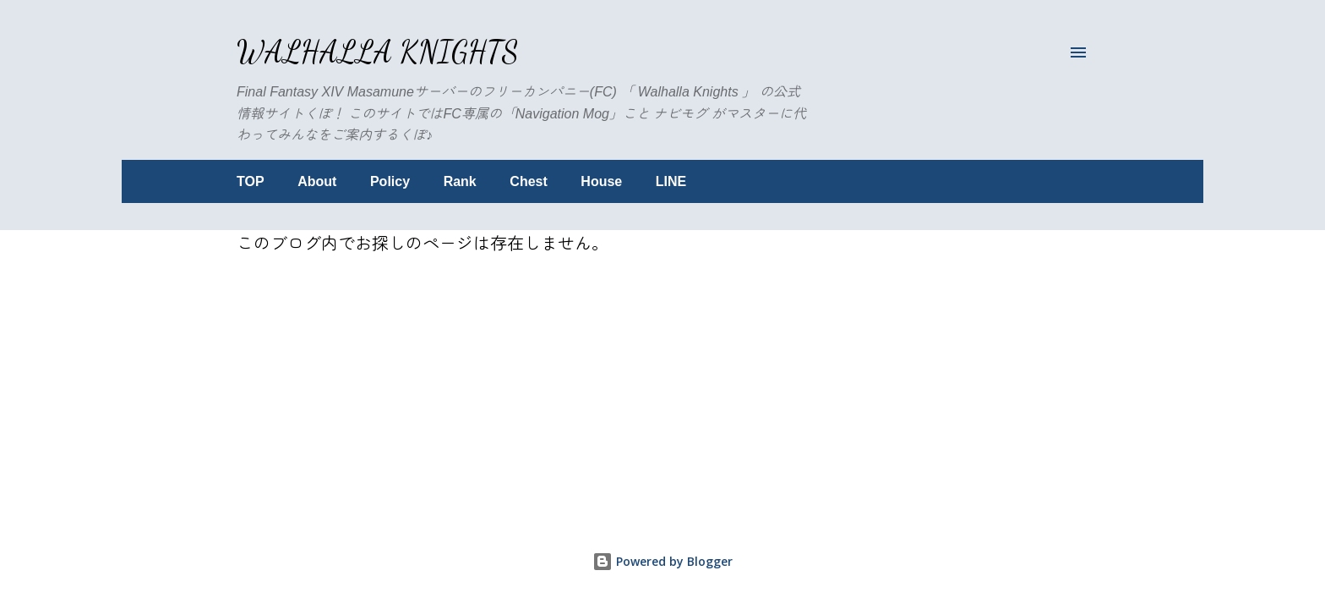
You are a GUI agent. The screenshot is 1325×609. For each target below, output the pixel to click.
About (316, 181)
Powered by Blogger (662, 561)
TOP (250, 181)
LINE (671, 181)
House (601, 181)
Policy (390, 181)
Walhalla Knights (378, 52)
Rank (460, 181)
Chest (528, 181)
